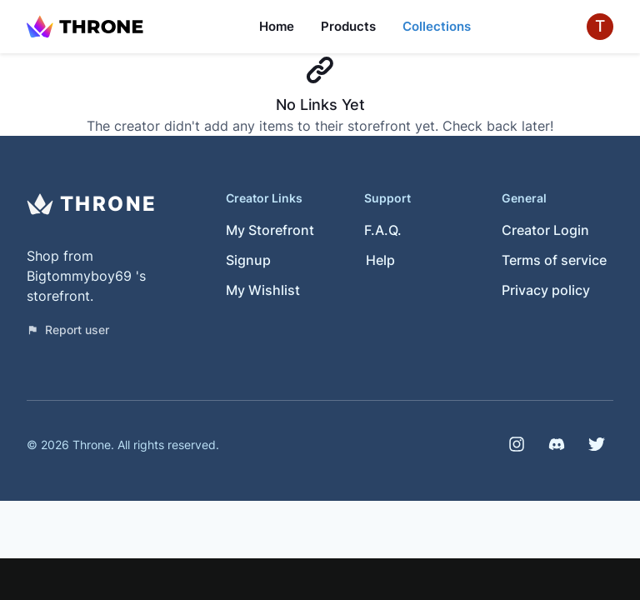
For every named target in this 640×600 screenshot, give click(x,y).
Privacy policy (546, 290)
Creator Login (545, 230)
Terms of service (554, 260)
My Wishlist (263, 290)
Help (380, 260)
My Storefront (270, 230)
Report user (68, 329)
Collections (436, 26)
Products (348, 26)
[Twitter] (596, 444)
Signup (248, 260)
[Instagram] (516, 444)
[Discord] (556, 444)
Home (276, 26)
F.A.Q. (383, 230)
